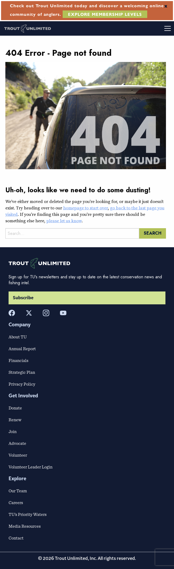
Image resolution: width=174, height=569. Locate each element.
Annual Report (22, 348)
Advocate (17, 443)
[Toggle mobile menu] (130, 28)
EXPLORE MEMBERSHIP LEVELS (105, 14)
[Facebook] (12, 313)
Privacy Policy (22, 384)
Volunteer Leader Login (30, 467)
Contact (16, 538)
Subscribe (23, 298)
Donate (15, 408)
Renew (15, 419)
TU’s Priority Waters (28, 514)
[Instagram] (46, 313)
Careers (16, 502)
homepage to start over (85, 208)
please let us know (64, 221)
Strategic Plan (22, 372)
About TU (18, 337)
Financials (18, 360)
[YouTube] (63, 313)
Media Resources (25, 526)
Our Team (18, 490)
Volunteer (18, 455)
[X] (29, 313)
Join (13, 431)
